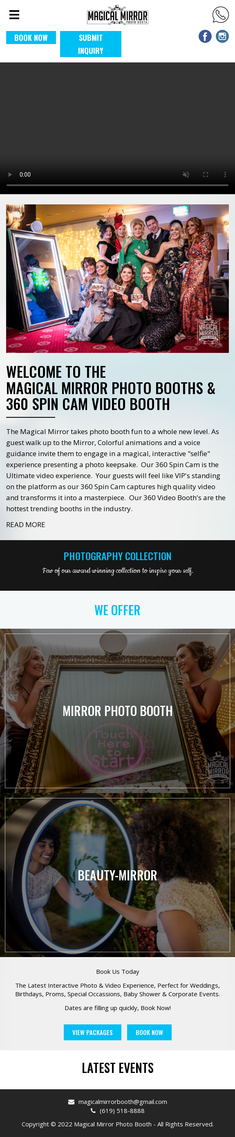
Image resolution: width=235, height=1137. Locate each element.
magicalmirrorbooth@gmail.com (117, 1101)
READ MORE (25, 524)
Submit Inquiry (90, 44)
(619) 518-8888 (221, 15)
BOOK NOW (31, 37)
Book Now (149, 1032)
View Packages (92, 1032)
